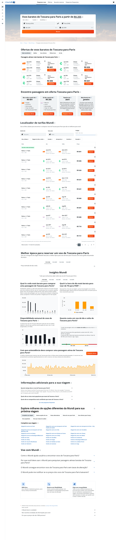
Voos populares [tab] (29, 402)
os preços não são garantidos (54, 489)
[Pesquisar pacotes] (2, 16)
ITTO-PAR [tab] (46, 263)
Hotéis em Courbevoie (79, 420)
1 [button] (81, 228)
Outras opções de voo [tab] (44, 398)
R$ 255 (80, 16)
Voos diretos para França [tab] (87, 398)
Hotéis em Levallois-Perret (80, 425)
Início (24, 43)
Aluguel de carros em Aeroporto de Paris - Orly (85, 409)
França (28, 43)
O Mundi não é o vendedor (61, 493)
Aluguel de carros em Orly (55, 413)
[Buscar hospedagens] (2, 9)
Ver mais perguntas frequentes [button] (49, 385)
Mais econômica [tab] (29, 53)
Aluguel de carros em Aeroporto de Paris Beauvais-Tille (34, 413)
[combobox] (29, 20)
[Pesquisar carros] (2, 13)
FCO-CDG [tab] (50, 245)
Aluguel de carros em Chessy (80, 416)
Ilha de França (34, 43)
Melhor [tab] (38, 53)
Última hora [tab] (55, 53)
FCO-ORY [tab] (57, 245)
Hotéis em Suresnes (53, 427)
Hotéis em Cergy (77, 427)
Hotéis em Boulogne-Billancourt (81, 423)
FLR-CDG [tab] (64, 245)
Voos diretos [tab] (46, 53)
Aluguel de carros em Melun (80, 418)
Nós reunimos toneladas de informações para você (61, 496)
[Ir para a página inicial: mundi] (10, 2)
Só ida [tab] (63, 53)
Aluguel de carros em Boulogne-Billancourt (35, 418)
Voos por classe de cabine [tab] (42, 402)
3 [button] (87, 228)
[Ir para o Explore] (2, 19)
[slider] (99, 135)
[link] (32, 113)
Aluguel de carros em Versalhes (81, 413)
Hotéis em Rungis (52, 423)
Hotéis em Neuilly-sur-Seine (55, 425)
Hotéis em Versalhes (53, 420)
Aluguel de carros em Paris (30, 409)
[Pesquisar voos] (2, 6)
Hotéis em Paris (28, 420)
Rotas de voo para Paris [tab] (71, 398)
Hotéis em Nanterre (29, 427)
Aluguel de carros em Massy (31, 416)
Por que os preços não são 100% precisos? (61, 498)
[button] (2, 2)
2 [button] (84, 228)
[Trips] (2, 23)
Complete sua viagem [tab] (30, 398)
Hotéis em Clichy (28, 423)
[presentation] (85, 17)
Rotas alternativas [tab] (57, 398)
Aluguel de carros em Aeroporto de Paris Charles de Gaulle (58, 410)
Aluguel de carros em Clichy (55, 418)
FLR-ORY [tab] (71, 245)
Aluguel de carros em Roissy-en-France (58, 416)
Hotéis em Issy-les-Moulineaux (31, 425)
